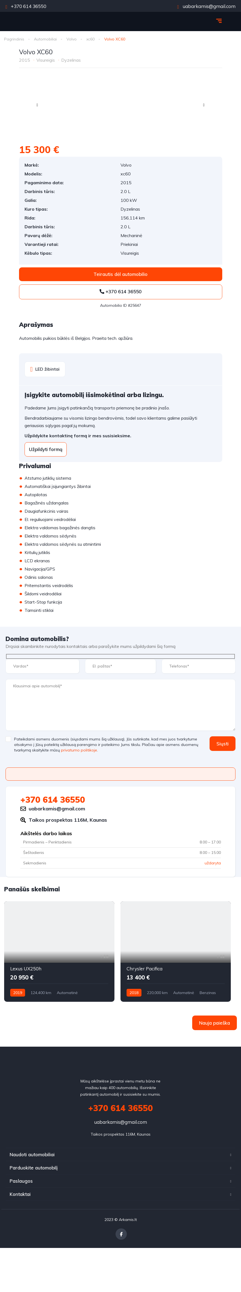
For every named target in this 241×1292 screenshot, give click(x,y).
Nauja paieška (214, 1023)
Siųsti (222, 744)
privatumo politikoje (79, 750)
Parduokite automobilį (34, 1168)
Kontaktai (20, 1194)
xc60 (90, 39)
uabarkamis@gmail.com (206, 6)
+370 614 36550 (26, 6)
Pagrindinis (14, 39)
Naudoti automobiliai (32, 1154)
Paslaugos (21, 1181)
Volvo (71, 39)
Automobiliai (45, 39)
